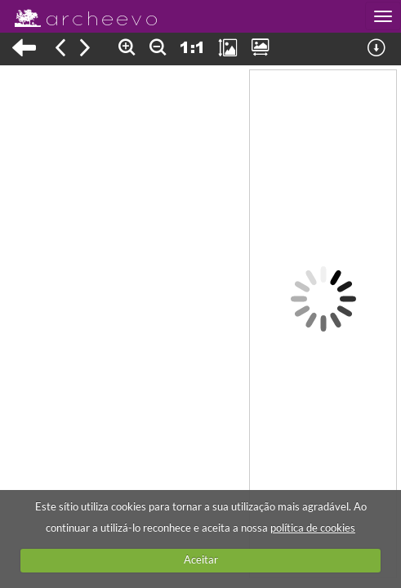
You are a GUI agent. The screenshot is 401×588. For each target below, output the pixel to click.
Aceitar (201, 559)
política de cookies (312, 527)
